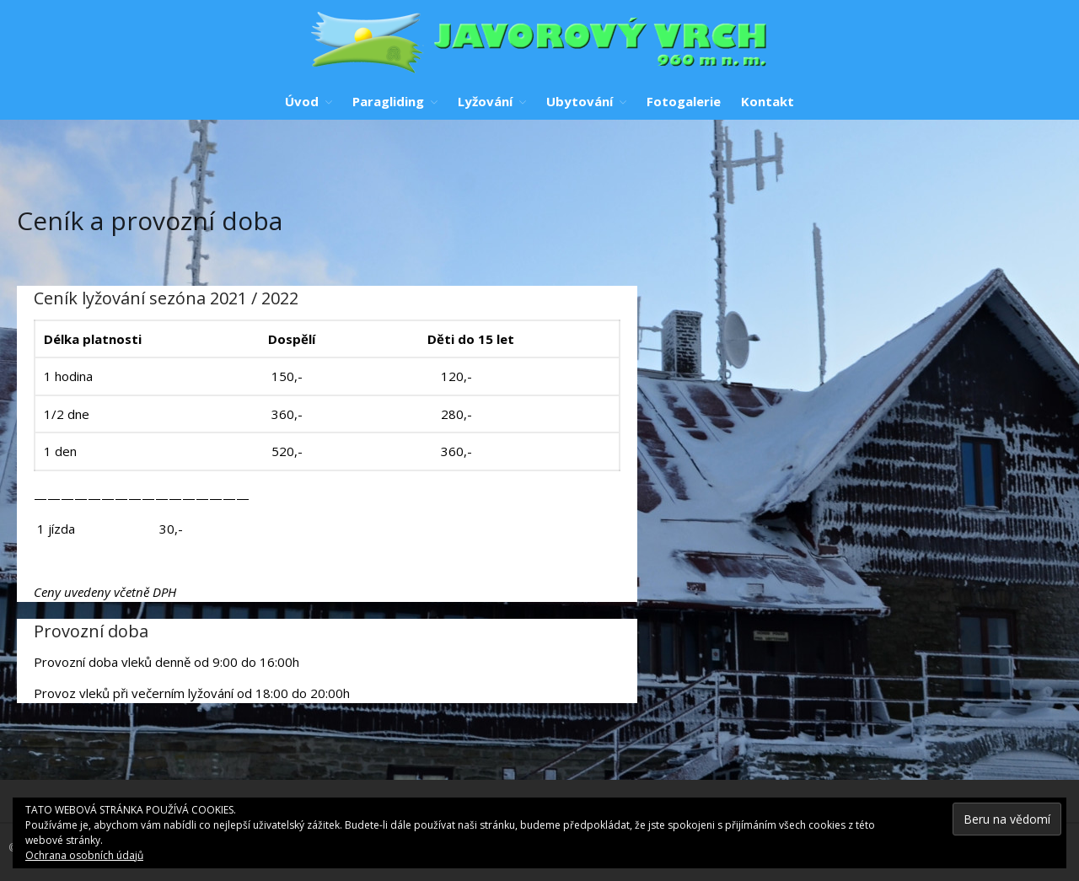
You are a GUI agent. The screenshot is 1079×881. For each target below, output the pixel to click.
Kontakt (767, 101)
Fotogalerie (684, 101)
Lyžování (485, 101)
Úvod (302, 101)
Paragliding (388, 101)
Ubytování (579, 101)
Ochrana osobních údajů (84, 855)
